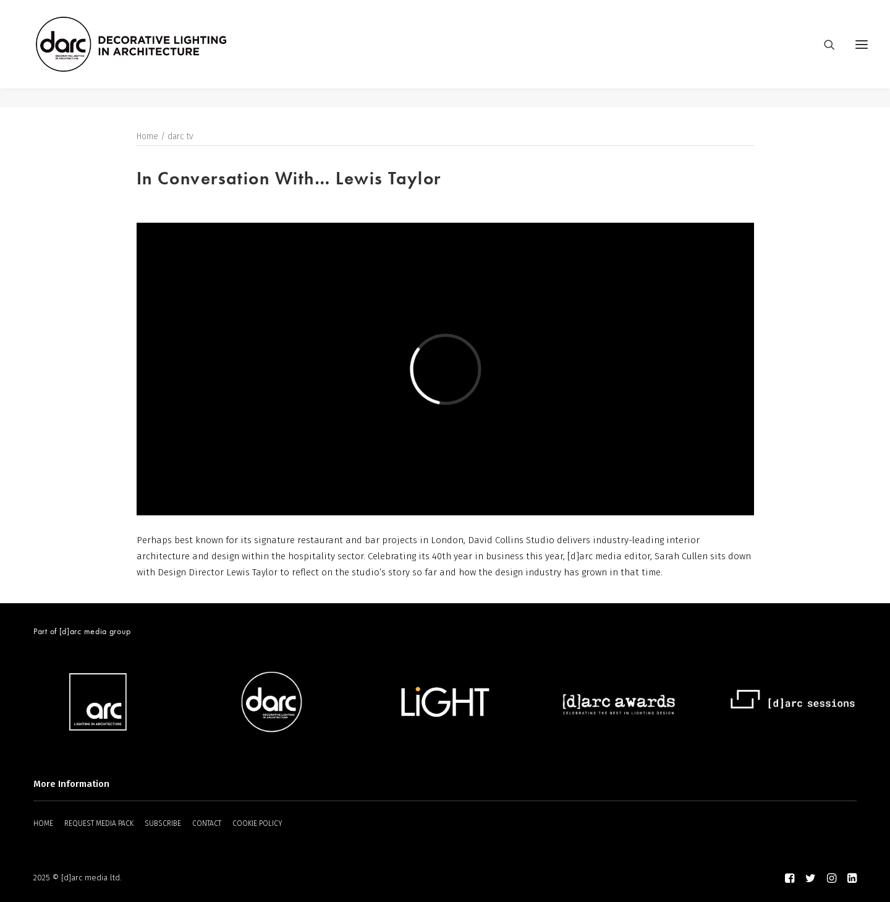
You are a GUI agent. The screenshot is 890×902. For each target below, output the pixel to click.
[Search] (824, 53)
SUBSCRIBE (163, 824)
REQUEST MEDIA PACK (99, 824)
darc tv (180, 137)
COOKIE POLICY (257, 824)
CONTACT (206, 824)
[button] (861, 54)
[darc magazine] (150, 54)
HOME (43, 824)
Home (147, 137)
